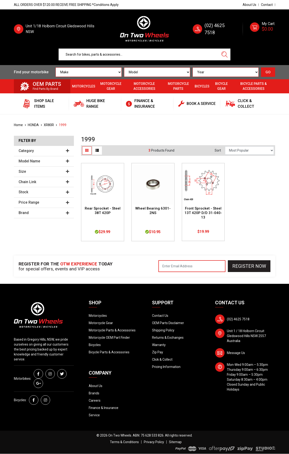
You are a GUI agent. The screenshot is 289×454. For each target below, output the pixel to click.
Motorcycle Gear (110, 86)
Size (44, 171)
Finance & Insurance (103, 408)
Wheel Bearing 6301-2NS (153, 210)
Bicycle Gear (221, 86)
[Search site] (224, 54)
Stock (44, 192)
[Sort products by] (249, 150)
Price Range (44, 202)
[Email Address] (191, 266)
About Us (249, 4)
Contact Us (160, 316)
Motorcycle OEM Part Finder (109, 337)
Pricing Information (166, 367)
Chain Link (44, 182)
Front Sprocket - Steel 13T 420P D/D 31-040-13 (203, 212)
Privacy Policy (154, 442)
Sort (218, 150)
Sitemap (175, 442)
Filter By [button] (27, 141)
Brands (94, 393)
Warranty (159, 345)
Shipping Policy (163, 330)
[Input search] (139, 54)
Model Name (44, 161)
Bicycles (202, 86)
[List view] (97, 150)
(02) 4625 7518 (238, 319)
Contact (267, 4)
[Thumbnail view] (87, 150)
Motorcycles (83, 86)
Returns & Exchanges (168, 337)
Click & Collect (162, 359)
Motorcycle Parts (178, 86)
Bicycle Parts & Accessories (253, 86)
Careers (94, 400)
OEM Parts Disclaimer (168, 323)
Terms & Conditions (124, 442)
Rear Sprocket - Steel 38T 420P (102, 210)
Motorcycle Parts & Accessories (112, 330)
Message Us (236, 353)
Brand (44, 213)
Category (44, 151)
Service (94, 415)
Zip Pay (157, 352)
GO (268, 72)
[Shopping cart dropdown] (262, 29)
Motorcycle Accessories (144, 86)
